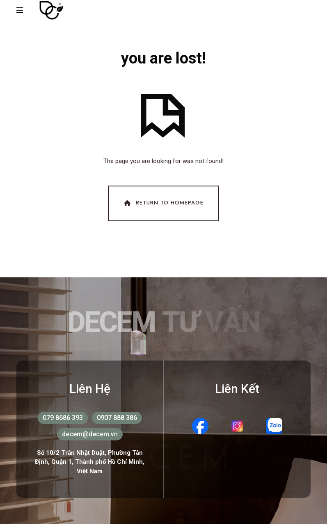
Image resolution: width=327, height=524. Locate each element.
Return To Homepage (163, 203)
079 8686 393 (63, 418)
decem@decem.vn (90, 434)
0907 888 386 (117, 418)
